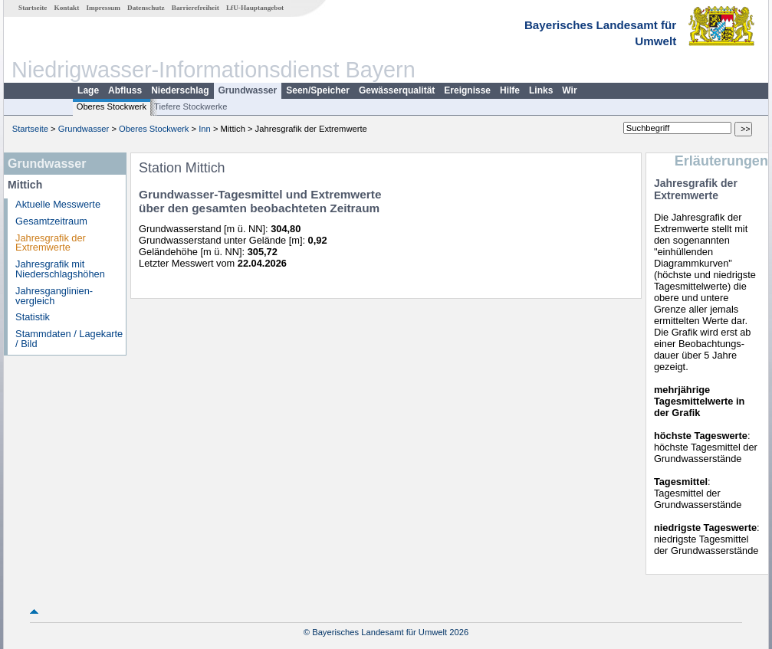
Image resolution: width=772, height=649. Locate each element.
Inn (205, 128)
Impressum (103, 7)
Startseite (32, 7)
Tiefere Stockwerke (190, 106)
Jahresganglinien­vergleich (54, 295)
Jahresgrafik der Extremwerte (50, 243)
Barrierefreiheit (195, 7)
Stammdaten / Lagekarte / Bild (69, 338)
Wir (569, 90)
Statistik (32, 317)
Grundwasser (248, 90)
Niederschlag (180, 90)
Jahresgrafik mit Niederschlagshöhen (60, 269)
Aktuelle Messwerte (57, 204)
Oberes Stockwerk (111, 106)
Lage (88, 90)
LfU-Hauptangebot (255, 7)
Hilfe (510, 90)
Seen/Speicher (318, 90)
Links (541, 90)
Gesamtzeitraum (51, 221)
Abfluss (125, 90)
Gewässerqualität (397, 90)
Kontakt (67, 7)
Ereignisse (467, 90)
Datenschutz (146, 7)
